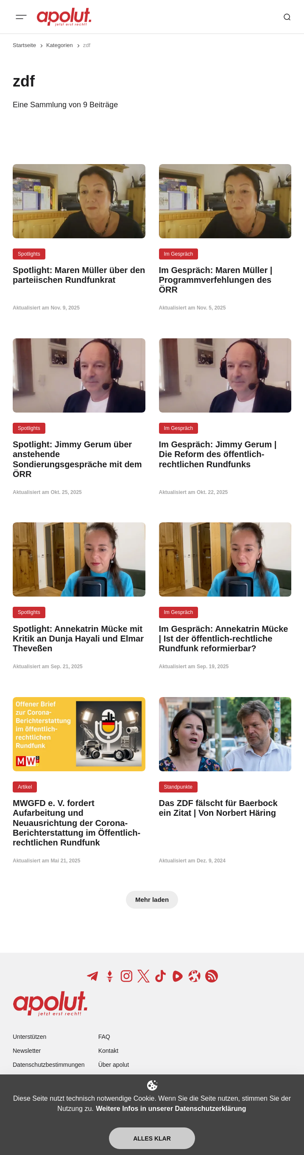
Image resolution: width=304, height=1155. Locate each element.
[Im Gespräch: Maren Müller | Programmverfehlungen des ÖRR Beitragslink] (225, 280)
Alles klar (152, 1138)
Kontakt (108, 1050)
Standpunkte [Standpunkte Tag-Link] (178, 787)
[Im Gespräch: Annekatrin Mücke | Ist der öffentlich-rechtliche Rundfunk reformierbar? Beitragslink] (225, 639)
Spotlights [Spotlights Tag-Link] (29, 254)
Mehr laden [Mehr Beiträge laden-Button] (152, 899)
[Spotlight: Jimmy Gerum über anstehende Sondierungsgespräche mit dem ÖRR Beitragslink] (79, 459)
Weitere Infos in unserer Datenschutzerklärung (171, 1108)
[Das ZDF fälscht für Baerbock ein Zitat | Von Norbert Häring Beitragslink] (225, 808)
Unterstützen (29, 1036)
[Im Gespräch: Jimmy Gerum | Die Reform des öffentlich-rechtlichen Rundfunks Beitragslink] (225, 454)
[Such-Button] (287, 17)
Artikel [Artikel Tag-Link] (25, 787)
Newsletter (27, 1050)
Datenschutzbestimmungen (49, 1064)
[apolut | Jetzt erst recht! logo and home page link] (64, 17)
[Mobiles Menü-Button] (21, 16)
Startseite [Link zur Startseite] (24, 45)
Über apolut (113, 1064)
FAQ (104, 1036)
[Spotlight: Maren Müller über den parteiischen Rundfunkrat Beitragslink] (79, 275)
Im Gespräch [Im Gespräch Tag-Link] (178, 254)
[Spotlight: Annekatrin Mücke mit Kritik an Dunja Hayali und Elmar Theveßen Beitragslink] (79, 639)
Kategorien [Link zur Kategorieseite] (59, 45)
